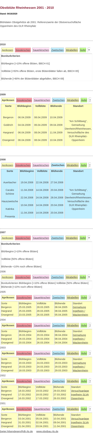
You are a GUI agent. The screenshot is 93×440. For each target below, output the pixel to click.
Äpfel (83, 50)
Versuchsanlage (80, 390)
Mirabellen (72, 50)
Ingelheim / (79, 311)
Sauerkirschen (41, 50)
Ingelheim (77, 394)
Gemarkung (79, 307)
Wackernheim (80, 314)
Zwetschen (57, 50)
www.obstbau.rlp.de (47, 431)
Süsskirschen (22, 50)
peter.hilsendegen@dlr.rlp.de (17, 431)
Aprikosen (7, 50)
